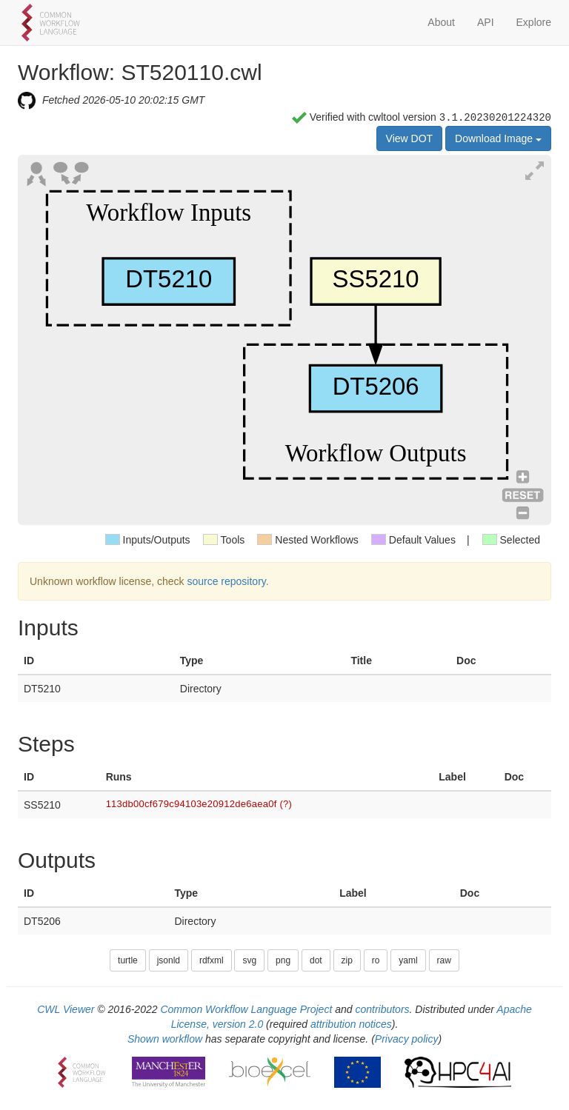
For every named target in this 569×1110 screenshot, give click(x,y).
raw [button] (444, 960)
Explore (533, 22)
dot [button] (316, 960)
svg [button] (249, 960)
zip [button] (347, 960)
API (485, 22)
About (441, 22)
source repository (226, 581)
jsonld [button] (168, 960)
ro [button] (376, 960)
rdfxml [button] (211, 960)
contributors (382, 1009)
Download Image (498, 138)
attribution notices (351, 1024)
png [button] (283, 960)
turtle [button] (128, 960)
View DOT (409, 138)
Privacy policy (407, 1039)
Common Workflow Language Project (246, 1009)
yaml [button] (408, 960)
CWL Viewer (65, 1009)
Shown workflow (164, 1039)
